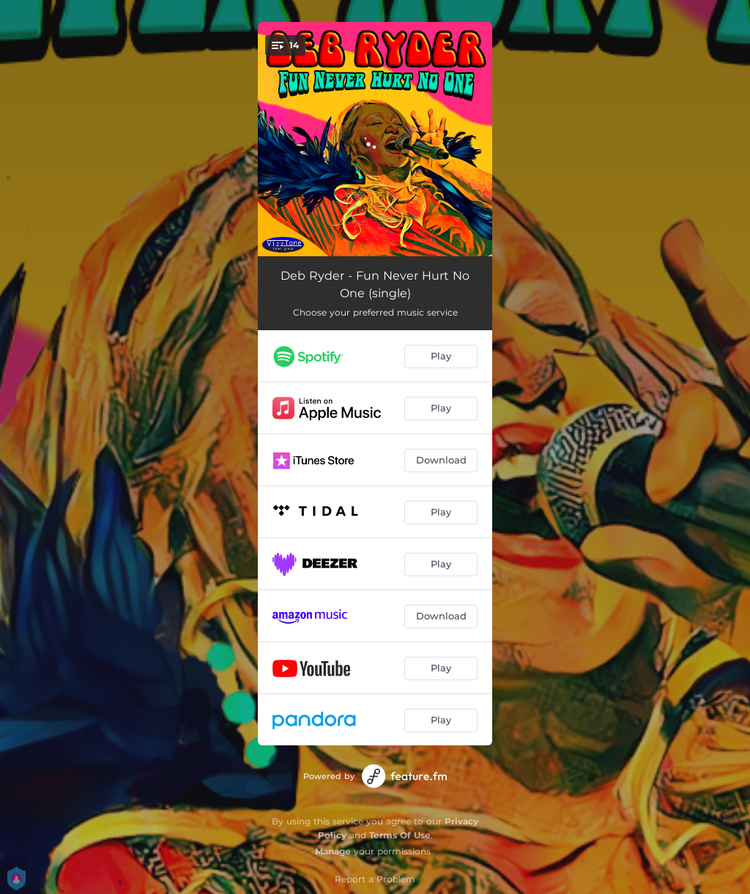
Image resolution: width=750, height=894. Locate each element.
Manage (333, 851)
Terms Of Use (400, 835)
